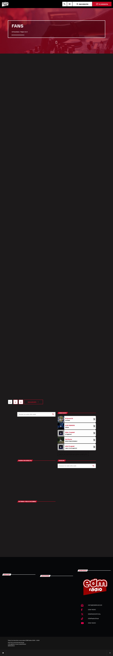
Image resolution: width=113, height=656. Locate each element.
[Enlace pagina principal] (5, 4)
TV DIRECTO (102, 4)
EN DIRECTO (82, 4)
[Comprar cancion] (94, 419)
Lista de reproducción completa (73, 454)
